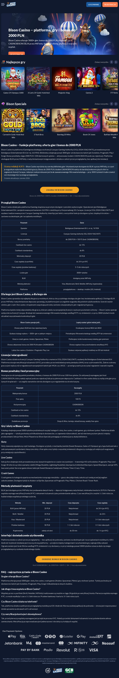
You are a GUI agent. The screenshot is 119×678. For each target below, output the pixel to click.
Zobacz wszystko (101, 62)
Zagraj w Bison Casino (59, 190)
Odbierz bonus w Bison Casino (59, 559)
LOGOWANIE (93, 5)
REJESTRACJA (110, 5)
